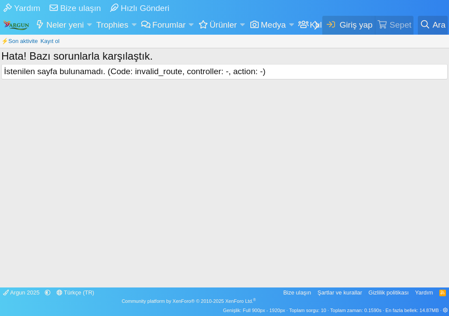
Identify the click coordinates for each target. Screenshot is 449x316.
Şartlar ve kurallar (339, 292)
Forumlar (168, 24)
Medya (273, 24)
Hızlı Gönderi (139, 8)
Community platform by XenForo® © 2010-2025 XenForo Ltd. (188, 301)
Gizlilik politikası (388, 292)
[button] (89, 25)
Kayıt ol (49, 41)
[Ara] (433, 25)
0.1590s (372, 310)
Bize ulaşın (75, 8)
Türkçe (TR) (75, 292)
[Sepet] (394, 25)
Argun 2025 (22, 292)
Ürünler (223, 24)
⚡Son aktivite (19, 41)
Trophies (112, 24)
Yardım (22, 8)
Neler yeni (65, 24)
